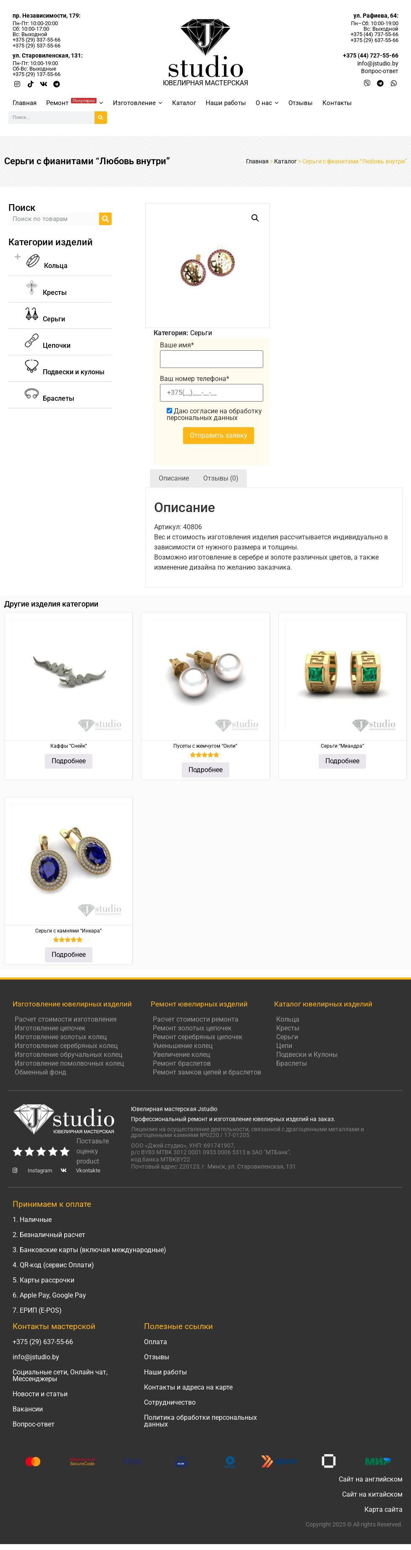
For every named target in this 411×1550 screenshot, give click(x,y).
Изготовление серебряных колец (66, 1046)
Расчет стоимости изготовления (66, 1019)
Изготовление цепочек (50, 1028)
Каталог (184, 103)
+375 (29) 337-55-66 (36, 40)
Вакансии (28, 1409)
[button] (60, 261)
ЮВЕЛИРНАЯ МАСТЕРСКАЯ (205, 83)
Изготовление (137, 103)
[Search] (100, 117)
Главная (25, 103)
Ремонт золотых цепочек (192, 1028)
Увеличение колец (181, 1055)
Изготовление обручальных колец (68, 1055)
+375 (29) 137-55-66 (36, 74)
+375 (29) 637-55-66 (374, 40)
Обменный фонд (40, 1072)
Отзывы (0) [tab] (220, 478)
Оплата (155, 1342)
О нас (267, 103)
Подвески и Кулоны (307, 1055)
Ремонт (74, 102)
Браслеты (291, 1063)
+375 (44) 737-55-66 (374, 34)
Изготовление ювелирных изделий (72, 1004)
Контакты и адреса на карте (188, 1387)
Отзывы (300, 103)
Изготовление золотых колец (61, 1037)
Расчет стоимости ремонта (195, 1019)
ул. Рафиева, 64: (375, 15)
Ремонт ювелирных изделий (199, 1004)
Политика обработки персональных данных (200, 1420)
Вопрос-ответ (34, 1424)
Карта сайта (383, 1509)
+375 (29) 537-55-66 (36, 45)
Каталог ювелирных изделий (323, 1004)
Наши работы (226, 103)
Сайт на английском (371, 1479)
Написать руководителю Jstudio (194, 1439)
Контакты (337, 103)
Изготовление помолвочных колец (69, 1063)
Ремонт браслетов (182, 1063)
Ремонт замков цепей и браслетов (207, 1072)
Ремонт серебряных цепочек (198, 1037)
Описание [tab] (174, 478)
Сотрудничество (170, 1402)
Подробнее (69, 761)
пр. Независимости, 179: (47, 15)
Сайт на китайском (372, 1494)
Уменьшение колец (182, 1046)
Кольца (47, 266)
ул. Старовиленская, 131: (48, 55)
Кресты (287, 1028)
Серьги (201, 333)
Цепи (284, 1046)
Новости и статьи (40, 1394)
